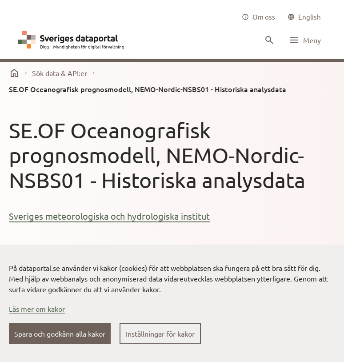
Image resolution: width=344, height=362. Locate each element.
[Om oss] (258, 17)
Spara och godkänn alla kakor (59, 333)
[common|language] (304, 17)
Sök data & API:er (59, 72)
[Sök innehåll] (268, 40)
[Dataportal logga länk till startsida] (73, 40)
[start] (14, 73)
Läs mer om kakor (37, 308)
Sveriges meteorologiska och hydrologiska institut (109, 215)
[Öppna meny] (305, 40)
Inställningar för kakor (160, 333)
